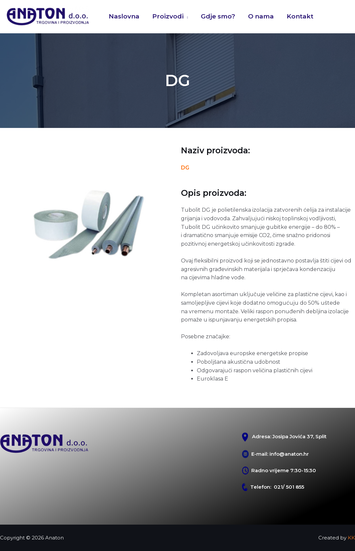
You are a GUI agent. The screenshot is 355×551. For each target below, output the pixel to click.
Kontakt (298, 16)
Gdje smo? (217, 16)
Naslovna (124, 16)
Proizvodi (167, 16)
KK (351, 538)
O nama (260, 16)
